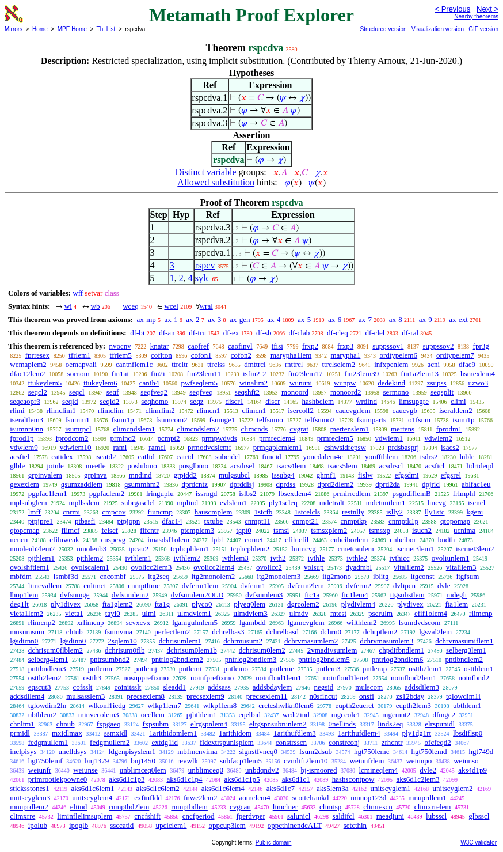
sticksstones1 (29, 788)
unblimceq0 (205, 770)
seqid (70, 401)
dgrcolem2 (303, 604)
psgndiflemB (412, 493)
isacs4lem (291, 465)
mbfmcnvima (197, 751)
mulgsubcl (234, 475)
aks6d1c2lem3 (417, 779)
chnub (65, 724)
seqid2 (109, 401)
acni (433, 364)
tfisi (277, 346)
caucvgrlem (353, 410)
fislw (365, 475)
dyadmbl (359, 567)
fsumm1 (77, 419)
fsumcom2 (172, 419)
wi (68, 306)
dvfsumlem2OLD (197, 594)
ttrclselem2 (338, 364)
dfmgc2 (443, 714)
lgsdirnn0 (24, 641)
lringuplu (160, 493)
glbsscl (478, 816)
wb (95, 306)
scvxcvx (138, 622)
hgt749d (481, 751)
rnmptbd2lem (129, 806)
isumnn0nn (26, 429)
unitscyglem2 (453, 788)
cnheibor (403, 539)
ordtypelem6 (398, 355)
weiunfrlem (367, 760)
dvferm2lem (305, 585)
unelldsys (72, 751)
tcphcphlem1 (189, 548)
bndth (446, 539)
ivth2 (278, 558)
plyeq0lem (249, 604)
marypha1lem (290, 355)
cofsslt (82, 687)
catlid (146, 456)
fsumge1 (222, 419)
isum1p (463, 419)
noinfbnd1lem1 (278, 677)
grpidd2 (184, 475)
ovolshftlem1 (29, 567)
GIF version (483, 29)
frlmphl (464, 493)
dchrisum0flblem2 (55, 650)
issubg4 (283, 475)
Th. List (106, 29)
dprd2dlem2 (335, 484)
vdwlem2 (438, 438)
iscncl (476, 502)
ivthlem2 (186, 558)
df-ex (231, 332)
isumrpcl (78, 429)
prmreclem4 (277, 438)
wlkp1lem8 (220, 705)
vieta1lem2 (26, 613)
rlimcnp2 (41, 622)
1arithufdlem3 (294, 733)
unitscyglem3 (30, 797)
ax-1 (171, 319)
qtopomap (455, 521)
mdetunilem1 (386, 502)
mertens (402, 429)
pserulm (380, 613)
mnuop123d (368, 797)
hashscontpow (353, 779)
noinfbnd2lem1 (413, 677)
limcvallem (45, 585)
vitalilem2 (409, 567)
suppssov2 (438, 346)
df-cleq (337, 332)
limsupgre (414, 401)
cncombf (112, 576)
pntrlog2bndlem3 (251, 659)
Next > (487, 9)
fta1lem (456, 604)
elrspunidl (440, 724)
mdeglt (457, 594)
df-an (166, 332)
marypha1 (345, 355)
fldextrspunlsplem (227, 742)
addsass (219, 687)
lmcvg (436, 502)
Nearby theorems (476, 16)
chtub (74, 631)
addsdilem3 (422, 687)
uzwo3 (478, 382)
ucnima (464, 530)
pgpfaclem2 (106, 493)
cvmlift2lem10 (306, 760)
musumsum (27, 631)
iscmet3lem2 (475, 548)
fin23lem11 (204, 373)
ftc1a (311, 594)
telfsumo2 (320, 419)
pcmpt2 (169, 438)
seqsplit (442, 392)
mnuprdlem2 (29, 806)
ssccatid (122, 825)
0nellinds (342, 724)
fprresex (37, 355)
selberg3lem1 (466, 650)
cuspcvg (113, 539)
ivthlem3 (235, 558)
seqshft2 (247, 392)
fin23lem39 (361, 373)
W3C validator (478, 842)
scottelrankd (310, 797)
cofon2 (241, 355)
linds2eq (390, 724)
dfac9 (467, 364)
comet (254, 539)
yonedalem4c (323, 456)
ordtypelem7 (455, 355)
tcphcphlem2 (250, 548)
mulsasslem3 (85, 696)
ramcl (157, 447)
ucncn (19, 539)
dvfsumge (74, 594)
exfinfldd (148, 797)
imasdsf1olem (168, 539)
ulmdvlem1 (194, 613)
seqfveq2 (153, 392)
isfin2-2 (254, 373)
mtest (338, 613)
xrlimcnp (90, 622)
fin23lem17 (305, 373)
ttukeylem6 (100, 382)
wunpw (345, 382)
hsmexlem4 (477, 373)
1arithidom (235, 733)
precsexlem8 (146, 696)
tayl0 (112, 613)
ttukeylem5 (45, 382)
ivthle (316, 558)
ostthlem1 (478, 668)
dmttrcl (255, 364)
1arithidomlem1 (173, 733)
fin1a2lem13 (420, 373)
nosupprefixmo (146, 677)
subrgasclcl (138, 502)
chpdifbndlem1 (401, 650)
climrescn (378, 806)
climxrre (22, 816)
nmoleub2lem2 (32, 548)
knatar (159, 346)
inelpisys (23, 751)
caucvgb (405, 410)
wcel (171, 306)
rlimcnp (480, 613)
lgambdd (252, 622)
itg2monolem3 (278, 576)
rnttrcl (294, 364)
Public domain (274, 842)
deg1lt (19, 604)
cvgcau (240, 806)
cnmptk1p (403, 521)
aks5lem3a (333, 788)
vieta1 (74, 613)
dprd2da (387, 484)
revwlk (187, 760)
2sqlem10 (122, 641)
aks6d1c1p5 (242, 779)
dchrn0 (331, 631)
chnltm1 (22, 724)
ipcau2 (138, 548)
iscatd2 (105, 456)
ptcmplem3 (198, 530)
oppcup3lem (227, 825)
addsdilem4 (27, 696)
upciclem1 (170, 825)
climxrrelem (432, 806)
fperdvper (250, 816)
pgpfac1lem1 (47, 493)
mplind (187, 502)
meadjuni (390, 816)
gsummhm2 (141, 484)
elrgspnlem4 (208, 724)
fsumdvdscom (419, 622)
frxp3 (345, 346)
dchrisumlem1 (180, 641)
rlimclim (111, 410)
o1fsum (419, 419)
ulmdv (298, 613)
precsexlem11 (267, 696)
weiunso (466, 760)
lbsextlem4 (295, 493)
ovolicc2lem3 (151, 567)
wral (206, 306)
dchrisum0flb (124, 650)
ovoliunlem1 (451, 558)
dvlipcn (404, 585)
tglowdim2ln (47, 705)
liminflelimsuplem (84, 816)
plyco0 (202, 604)
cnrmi (71, 512)
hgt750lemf (45, 760)
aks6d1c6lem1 (93, 788)
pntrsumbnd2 (110, 659)
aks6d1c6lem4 (223, 788)
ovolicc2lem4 (213, 567)
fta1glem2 (117, 604)
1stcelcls (307, 512)
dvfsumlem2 (130, 594)
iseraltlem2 (455, 410)
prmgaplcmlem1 (277, 447)
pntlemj (145, 668)
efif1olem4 (430, 613)
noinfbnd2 (473, 677)
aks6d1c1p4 (184, 779)
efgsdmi (407, 475)
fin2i (158, 373)
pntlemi (190, 668)
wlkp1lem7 (164, 705)
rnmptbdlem (189, 806)
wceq (130, 306)
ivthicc (399, 558)
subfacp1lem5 (241, 760)
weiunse (85, 770)
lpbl (217, 539)
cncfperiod (198, 816)
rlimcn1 (208, 410)
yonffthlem (381, 456)
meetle (96, 465)
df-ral (410, 332)
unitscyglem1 (391, 788)
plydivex (410, 604)
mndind (140, 475)
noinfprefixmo (212, 677)
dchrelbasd (282, 631)
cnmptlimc (144, 585)
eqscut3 (39, 687)
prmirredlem (352, 493)
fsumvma (118, 631)
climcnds (254, 429)
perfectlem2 (172, 631)
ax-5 (304, 319)
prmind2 (122, 438)
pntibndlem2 (464, 659)
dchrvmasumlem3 (386, 641)
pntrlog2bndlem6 (398, 659)
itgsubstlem (407, 594)
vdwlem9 (23, 447)
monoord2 (345, 392)
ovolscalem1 (90, 567)
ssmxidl (115, 733)
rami (120, 447)
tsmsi (281, 530)
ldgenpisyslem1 (132, 751)
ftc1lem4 (354, 594)
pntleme (282, 668)
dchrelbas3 (228, 631)
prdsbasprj (403, 447)
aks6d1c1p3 (126, 779)
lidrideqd (479, 465)
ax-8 (395, 319)
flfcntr (149, 530)
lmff (34, 512)
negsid (323, 687)
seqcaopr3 (25, 401)
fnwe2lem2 (200, 797)
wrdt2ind (296, 714)
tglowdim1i (463, 696)
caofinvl (240, 346)
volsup (314, 567)
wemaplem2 (28, 364)
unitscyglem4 (92, 797)
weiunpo (419, 760)
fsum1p (123, 419)
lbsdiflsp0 (467, 733)
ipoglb (78, 825)
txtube (213, 521)
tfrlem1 (79, 355)
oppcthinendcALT (295, 825)
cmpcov (113, 512)
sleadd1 (174, 687)
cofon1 (201, 355)
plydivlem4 (358, 604)
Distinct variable (205, 172)
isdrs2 (428, 456)
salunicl (298, 816)
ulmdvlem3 (250, 613)
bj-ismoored (319, 770)
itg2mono (336, 576)
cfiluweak (64, 539)
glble (17, 465)
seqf (112, 392)
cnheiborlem (349, 539)
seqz (196, 401)
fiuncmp (159, 512)
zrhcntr (392, 742)
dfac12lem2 (27, 373)
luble (466, 456)
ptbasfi (85, 521)
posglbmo (193, 465)
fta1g (162, 604)
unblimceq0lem (143, 770)
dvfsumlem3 (264, 594)
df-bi (137, 332)
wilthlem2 (361, 622)
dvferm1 (252, 585)
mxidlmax (67, 733)
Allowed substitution (215, 182)
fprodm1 (449, 429)
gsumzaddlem (81, 484)
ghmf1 (326, 475)
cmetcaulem (356, 548)
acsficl (434, 465)
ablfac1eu (476, 484)
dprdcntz (194, 484)
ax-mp (146, 319)
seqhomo (154, 401)
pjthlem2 (90, 558)
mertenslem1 (349, 429)
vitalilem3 (461, 567)
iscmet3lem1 (415, 548)
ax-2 (192, 319)
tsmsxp (379, 530)
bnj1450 (143, 760)
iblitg (380, 576)
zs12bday (410, 696)
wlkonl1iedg (106, 705)
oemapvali (81, 364)
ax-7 (365, 319)
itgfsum (467, 576)
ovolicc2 (269, 567)
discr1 (234, 401)
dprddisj (242, 484)
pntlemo (236, 668)
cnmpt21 (305, 521)
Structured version (383, 29)
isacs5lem (342, 465)
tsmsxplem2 (329, 530)
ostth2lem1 (425, 668)
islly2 (394, 512)
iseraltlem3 (26, 419)
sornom (78, 373)
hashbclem (318, 401)
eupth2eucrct (355, 705)
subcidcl (227, 456)
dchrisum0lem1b (191, 650)
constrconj (344, 742)
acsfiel (19, 456)
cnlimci (94, 585)
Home (40, 29)
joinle (55, 465)
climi (458, 401)
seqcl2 (37, 392)
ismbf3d (66, 576)
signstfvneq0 (258, 751)
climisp (330, 806)
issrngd (207, 493)
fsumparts (371, 419)
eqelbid (250, 714)
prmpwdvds (219, 438)
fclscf (109, 530)
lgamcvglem (305, 622)
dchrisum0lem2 (262, 650)
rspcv (205, 265)
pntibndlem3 (47, 668)
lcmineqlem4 (378, 770)
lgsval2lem (435, 631)
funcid (271, 456)
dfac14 (172, 521)
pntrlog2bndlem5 (324, 659)
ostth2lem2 (45, 677)
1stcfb (263, 512)
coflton (161, 355)
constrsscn (291, 742)
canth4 (149, 382)
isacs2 (450, 447)
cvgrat (298, 429)
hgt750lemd (429, 751)
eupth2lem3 (413, 705)
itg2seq (159, 576)
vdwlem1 (389, 438)
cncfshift (147, 816)
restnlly (353, 512)
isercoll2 (301, 410)
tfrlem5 (121, 355)
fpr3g (481, 346)
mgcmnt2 (396, 714)
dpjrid (431, 484)
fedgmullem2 (109, 742)
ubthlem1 (467, 705)
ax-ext (458, 319)
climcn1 (254, 410)
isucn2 (422, 530)
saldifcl (343, 816)
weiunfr (39, 770)
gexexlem (24, 484)
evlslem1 (233, 502)
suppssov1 (387, 346)
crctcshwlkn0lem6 (285, 705)
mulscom (369, 687)
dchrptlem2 (380, 631)
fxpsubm (156, 724)
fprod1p (21, 438)
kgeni (475, 512)
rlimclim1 (61, 410)
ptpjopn (128, 521)
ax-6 (334, 319)
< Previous (452, 9)
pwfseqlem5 (199, 382)
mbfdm (21, 576)
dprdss (286, 484)
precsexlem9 (205, 696)
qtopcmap (24, 530)
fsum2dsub (315, 751)
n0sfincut (323, 696)
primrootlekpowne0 (57, 779)
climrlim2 (160, 410)
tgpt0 (244, 530)
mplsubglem (28, 502)
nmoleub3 (91, 548)
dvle (443, 585)
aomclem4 (254, 797)
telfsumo (270, 419)
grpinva (95, 475)
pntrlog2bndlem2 (177, 659)
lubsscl (436, 816)
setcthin (355, 825)
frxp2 (310, 346)
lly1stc (435, 512)
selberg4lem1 (48, 659)
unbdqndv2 (262, 770)
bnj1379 (97, 760)
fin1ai (120, 373)
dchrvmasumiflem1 (464, 641)
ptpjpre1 (40, 521)
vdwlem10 (76, 447)
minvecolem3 (98, 714)
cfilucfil (296, 539)
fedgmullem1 (48, 742)
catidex (62, 456)
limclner (285, 806)
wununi (300, 382)
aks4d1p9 (472, 770)
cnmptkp (354, 521)
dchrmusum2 (242, 641)
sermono (396, 392)
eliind (78, 806)
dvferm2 (358, 585)
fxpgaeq (109, 724)
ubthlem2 (42, 714)
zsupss (437, 382)
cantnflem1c (134, 364)
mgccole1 (346, 714)
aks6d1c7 (280, 788)
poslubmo (142, 465)
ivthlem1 (138, 558)
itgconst (422, 576)
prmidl (20, 733)
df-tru (197, 332)
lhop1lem (24, 594)
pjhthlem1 (201, 714)
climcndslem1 (134, 429)
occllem (153, 714)
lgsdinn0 (73, 641)
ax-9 (425, 319)
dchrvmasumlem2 (311, 641)
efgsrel (451, 475)
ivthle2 (356, 558)
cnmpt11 (257, 521)
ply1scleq (283, 502)
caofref (198, 346)
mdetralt (331, 502)
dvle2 (428, 770)
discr (272, 401)
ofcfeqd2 (438, 742)
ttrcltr (180, 364)
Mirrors (13, 29)
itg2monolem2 (213, 576)
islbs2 (247, 493)
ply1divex (66, 604)
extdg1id (164, 742)
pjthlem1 (41, 558)
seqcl (77, 392)
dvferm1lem (200, 585)
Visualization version (437, 29)
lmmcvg (303, 548)
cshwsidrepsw (345, 447)
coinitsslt (127, 687)
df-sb (264, 332)
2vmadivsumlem (332, 650)
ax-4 (273, 319)
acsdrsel (242, 465)
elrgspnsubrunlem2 (277, 724)
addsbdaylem (272, 687)
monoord (294, 392)
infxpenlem (391, 364)
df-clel (375, 332)
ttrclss (216, 364)
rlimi (17, 410)
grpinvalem (45, 475)
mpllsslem (84, 502)
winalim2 (253, 382)
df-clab (299, 332)
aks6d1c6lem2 (158, 788)
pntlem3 (328, 668)
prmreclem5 (335, 438)
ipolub (37, 825)
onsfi (366, 696)
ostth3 (92, 677)
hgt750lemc (371, 751)
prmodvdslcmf (209, 447)
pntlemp (375, 668)
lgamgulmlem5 (195, 622)
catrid (184, 456)
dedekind (391, 382)
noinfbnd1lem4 (346, 677)
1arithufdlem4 (359, 733)
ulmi (149, 613)
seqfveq (200, 392)
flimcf (71, 530)
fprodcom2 (71, 438)
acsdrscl (391, 465)
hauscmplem (214, 512)
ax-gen (240, 319)
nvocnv (120, 346)
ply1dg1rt (417, 733)
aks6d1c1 (296, 779)
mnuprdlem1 (427, 797)
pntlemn (99, 668)
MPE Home (72, 29)
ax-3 (214, 319)
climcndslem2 (198, 429)
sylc (202, 278)
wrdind (366, 401)
